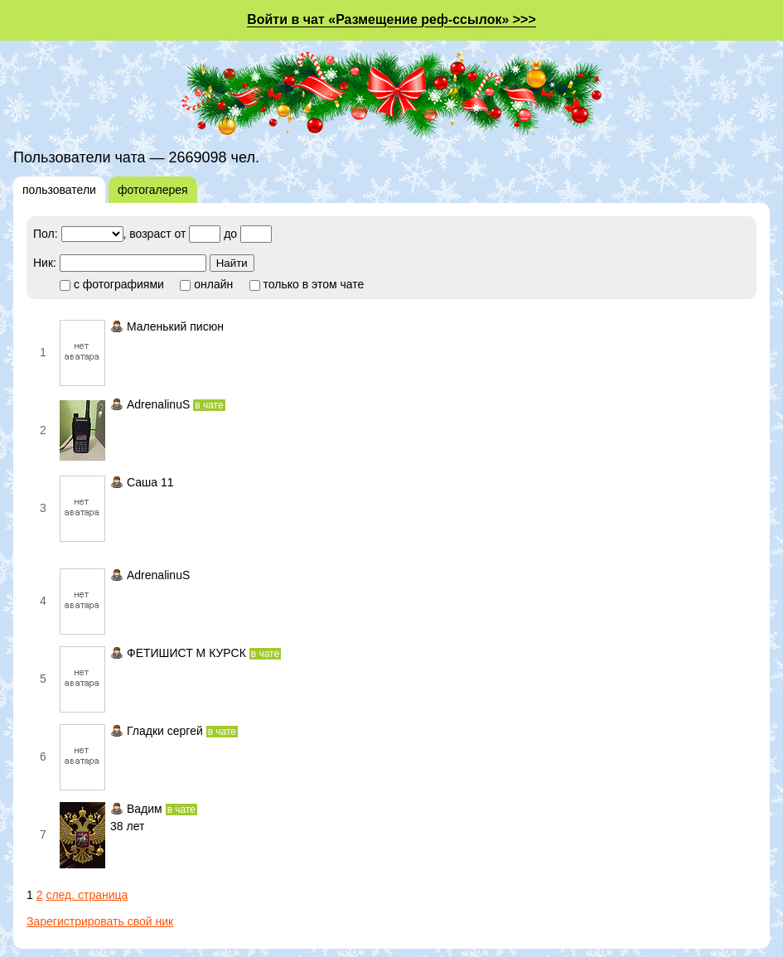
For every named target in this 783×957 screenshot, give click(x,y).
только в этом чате (307, 284)
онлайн (206, 284)
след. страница (87, 894)
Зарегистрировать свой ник (100, 921)
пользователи (59, 189)
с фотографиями (112, 284)
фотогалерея (153, 189)
